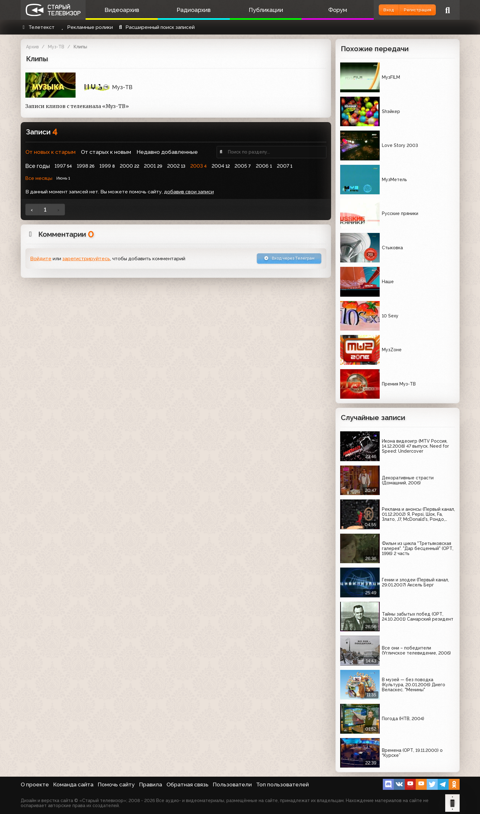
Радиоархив (186, 10)
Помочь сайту (116, 784)
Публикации (252, 10)
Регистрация (411, 10)
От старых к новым (106, 152)
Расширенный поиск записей (156, 27)
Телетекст (38, 27)
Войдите (40, 260)
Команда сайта (73, 784)
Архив (32, 46)
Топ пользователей (282, 784)
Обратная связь (187, 784)
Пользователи (232, 784)
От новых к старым (50, 152)
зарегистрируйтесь (86, 260)
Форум (319, 10)
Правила (150, 784)
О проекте (35, 784)
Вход (372, 10)
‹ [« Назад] (32, 210)
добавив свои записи (189, 192)
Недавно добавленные (167, 152)
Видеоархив (119, 10)
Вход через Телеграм (282, 260)
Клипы (80, 46)
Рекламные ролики (86, 27)
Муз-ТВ (56, 46)
